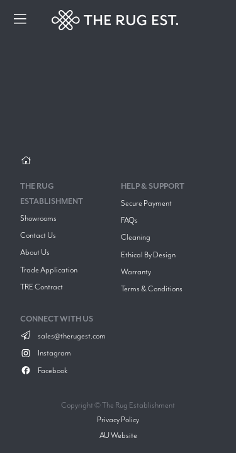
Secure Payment (146, 203)
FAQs (129, 220)
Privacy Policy (118, 419)
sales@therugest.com (63, 335)
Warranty (136, 271)
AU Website (118, 435)
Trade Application (48, 269)
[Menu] (20, 20)
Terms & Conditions (152, 288)
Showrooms (38, 218)
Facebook (43, 370)
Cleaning (135, 237)
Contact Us (38, 235)
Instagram (45, 352)
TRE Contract (41, 286)
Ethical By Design (148, 254)
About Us (35, 252)
